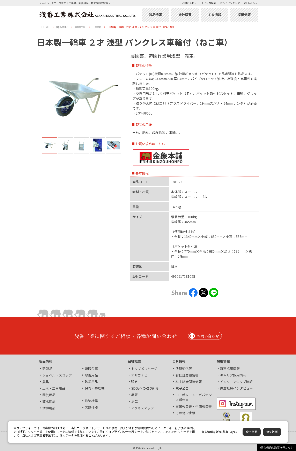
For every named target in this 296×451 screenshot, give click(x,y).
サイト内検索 (208, 3)
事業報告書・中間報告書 (194, 406)
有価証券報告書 (187, 375)
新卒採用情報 (230, 368)
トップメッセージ (144, 368)
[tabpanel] (81, 96)
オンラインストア (230, 3)
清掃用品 (49, 407)
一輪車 (96, 27)
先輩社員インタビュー (236, 388)
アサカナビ (139, 375)
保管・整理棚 (94, 388)
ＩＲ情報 (214, 14)
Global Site (250, 3)
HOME (45, 27)
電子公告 (182, 388)
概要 (134, 394)
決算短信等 (184, 368)
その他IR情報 (185, 412)
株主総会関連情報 (189, 381)
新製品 (47, 368)
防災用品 (91, 381)
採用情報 (244, 14)
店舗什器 (91, 407)
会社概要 (185, 14)
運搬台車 (80, 27)
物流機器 (91, 400)
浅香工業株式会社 (89, 15)
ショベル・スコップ (57, 375)
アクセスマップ (142, 407)
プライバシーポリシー (125, 431)
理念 (134, 381)
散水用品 (49, 401)
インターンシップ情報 (236, 381)
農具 (45, 381)
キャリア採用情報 (233, 375)
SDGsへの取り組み (145, 388)
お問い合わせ (189, 3)
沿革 (134, 401)
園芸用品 (49, 394)
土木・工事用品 (53, 388)
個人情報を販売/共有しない (277, 447)
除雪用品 (91, 375)
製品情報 (155, 14)
